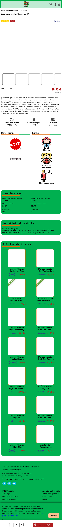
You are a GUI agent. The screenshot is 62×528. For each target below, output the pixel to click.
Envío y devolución (49, 496)
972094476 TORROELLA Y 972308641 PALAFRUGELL (25, 479)
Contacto (45, 499)
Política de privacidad (10, 496)
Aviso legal (6, 493)
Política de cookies (9, 499)
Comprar (45, 525)
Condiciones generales (50, 493)
